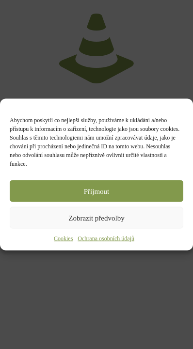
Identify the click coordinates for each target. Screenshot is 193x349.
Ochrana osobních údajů (106, 238)
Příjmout (97, 191)
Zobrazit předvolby (96, 218)
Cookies (63, 238)
